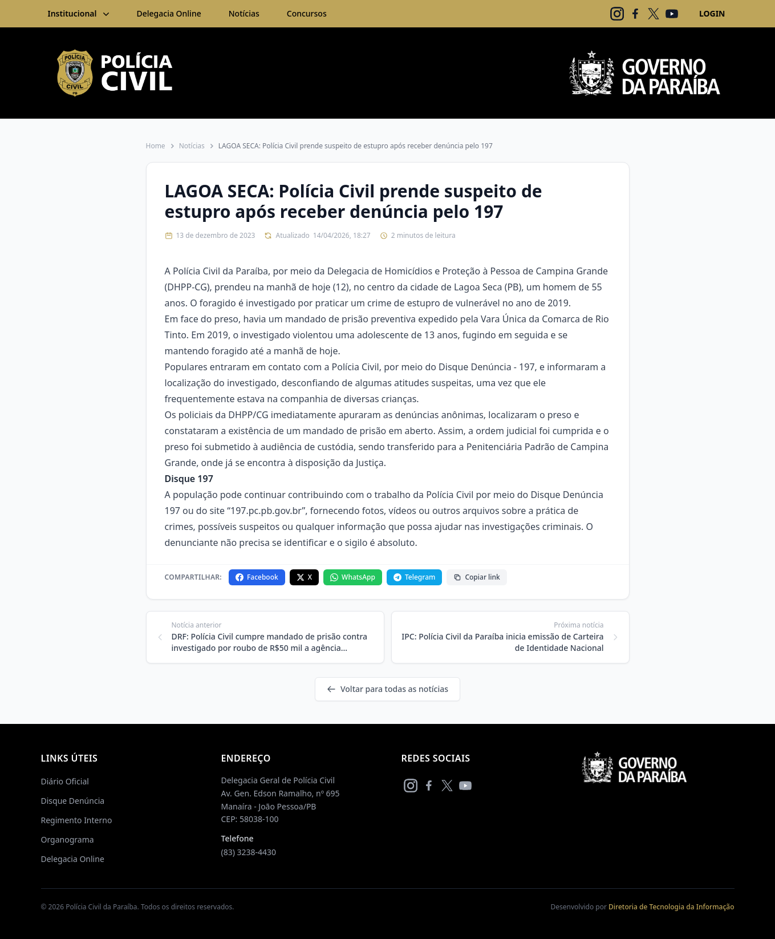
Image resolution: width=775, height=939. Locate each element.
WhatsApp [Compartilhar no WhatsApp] (352, 577)
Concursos (307, 13)
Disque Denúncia (73, 800)
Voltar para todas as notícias (387, 688)
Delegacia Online (169, 13)
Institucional (80, 13)
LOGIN (712, 13)
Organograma (67, 839)
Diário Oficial (65, 781)
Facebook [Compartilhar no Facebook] (257, 577)
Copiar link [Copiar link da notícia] (476, 577)
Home (155, 146)
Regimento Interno (76, 820)
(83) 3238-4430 (249, 852)
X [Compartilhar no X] (304, 577)
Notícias (244, 13)
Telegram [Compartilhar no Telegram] (414, 577)
